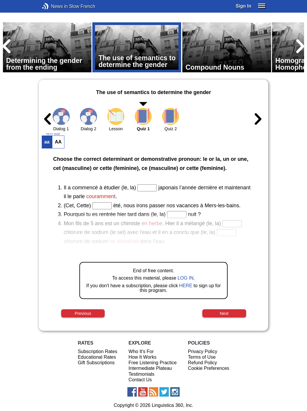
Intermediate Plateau (150, 368)
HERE (185, 285)
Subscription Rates (97, 351)
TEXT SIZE (53, 134)
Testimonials (141, 374)
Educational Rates (97, 357)
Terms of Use (202, 357)
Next (224, 313)
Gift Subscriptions (96, 362)
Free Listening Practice (153, 362)
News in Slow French (54, 6)
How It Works (142, 357)
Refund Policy (202, 362)
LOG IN (185, 277)
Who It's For (141, 351)
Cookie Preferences (208, 368)
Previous (83, 313)
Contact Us (140, 379)
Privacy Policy (202, 351)
